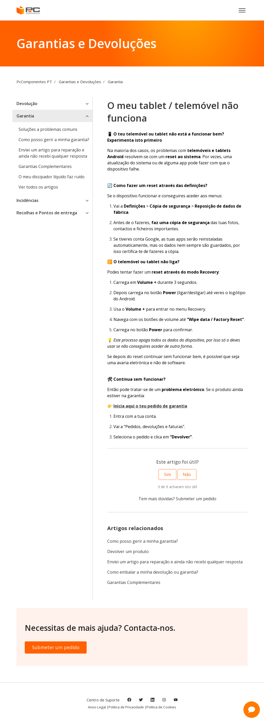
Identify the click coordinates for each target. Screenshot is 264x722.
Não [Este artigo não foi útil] (187, 474)
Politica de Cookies (161, 707)
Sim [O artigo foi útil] (167, 474)
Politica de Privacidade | (127, 707)
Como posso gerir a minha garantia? (142, 541)
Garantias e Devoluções (80, 81)
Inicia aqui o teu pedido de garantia (150, 406)
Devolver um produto (128, 551)
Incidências (27, 200)
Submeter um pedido (196, 499)
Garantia (115, 81)
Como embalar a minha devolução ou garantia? (152, 572)
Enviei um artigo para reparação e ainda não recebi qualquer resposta (175, 562)
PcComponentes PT (34, 81)
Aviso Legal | (98, 707)
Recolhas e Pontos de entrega (46, 213)
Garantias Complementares (133, 582)
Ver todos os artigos (38, 187)
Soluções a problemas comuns (48, 129)
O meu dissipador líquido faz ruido (52, 177)
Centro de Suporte (103, 699)
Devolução (26, 103)
